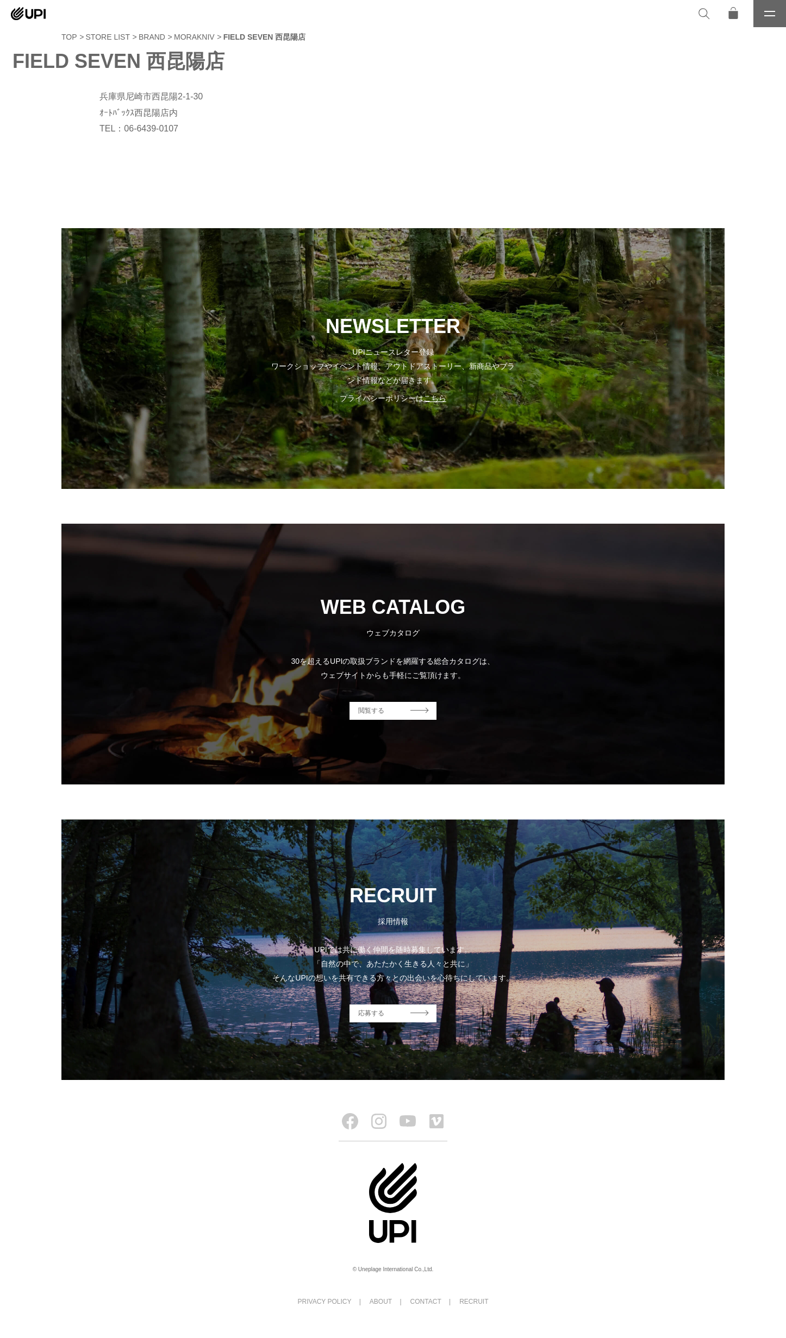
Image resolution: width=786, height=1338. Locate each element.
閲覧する (371, 710)
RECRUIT (473, 1301)
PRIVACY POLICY (325, 1301)
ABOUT (381, 1301)
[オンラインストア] (733, 13)
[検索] (704, 13)
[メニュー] (769, 13)
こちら (434, 398)
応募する (371, 1013)
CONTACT (425, 1301)
